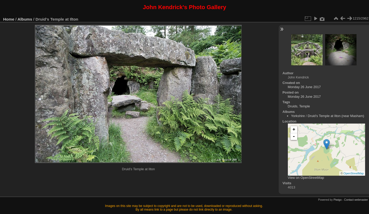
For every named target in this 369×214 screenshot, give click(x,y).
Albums (24, 19)
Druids (292, 106)
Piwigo (338, 199)
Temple (304, 106)
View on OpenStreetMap (306, 178)
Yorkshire (298, 116)
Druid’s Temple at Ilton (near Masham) (336, 116)
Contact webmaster (356, 199)
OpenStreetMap (353, 173)
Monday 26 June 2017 (304, 87)
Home (8, 19)
